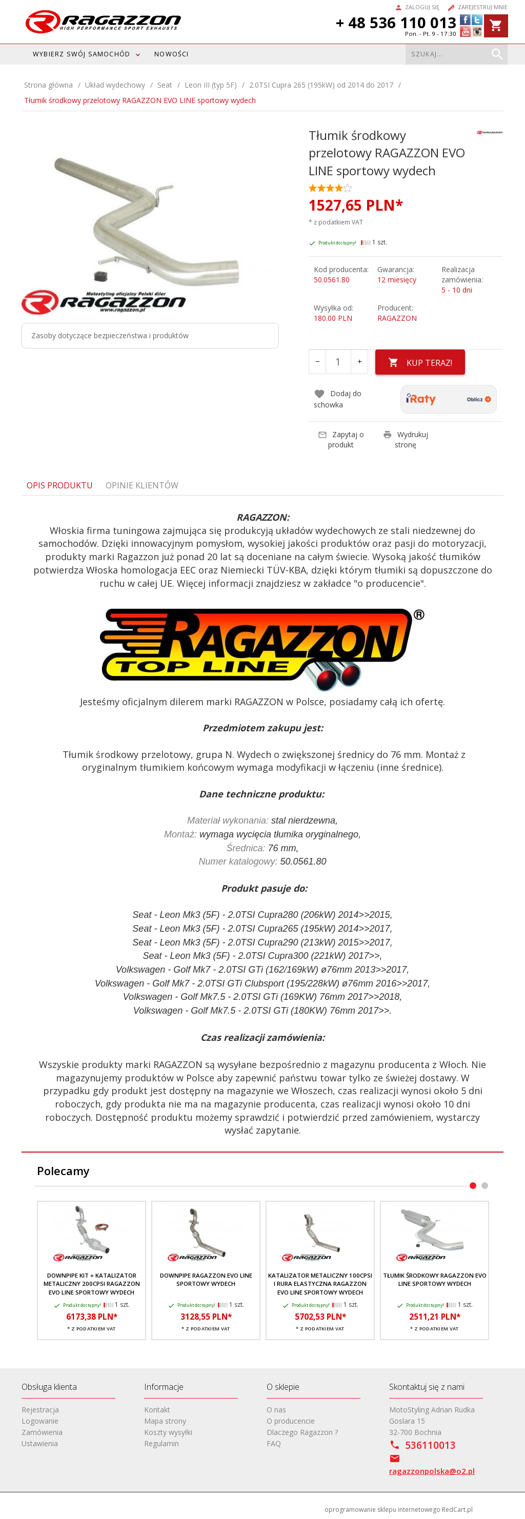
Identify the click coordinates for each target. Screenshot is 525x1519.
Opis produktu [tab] (60, 485)
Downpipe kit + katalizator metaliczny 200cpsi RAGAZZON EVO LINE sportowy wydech (92, 1283)
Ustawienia (40, 1443)
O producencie (291, 1421)
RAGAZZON (397, 318)
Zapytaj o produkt (341, 439)
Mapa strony (165, 1421)
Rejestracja (40, 1409)
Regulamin (161, 1443)
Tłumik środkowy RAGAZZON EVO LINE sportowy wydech (435, 1279)
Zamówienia (42, 1432)
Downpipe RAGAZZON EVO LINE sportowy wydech (206, 1279)
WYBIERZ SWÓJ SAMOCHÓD (81, 54)
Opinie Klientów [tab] (142, 485)
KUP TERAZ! (420, 362)
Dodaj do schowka (337, 398)
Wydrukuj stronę (405, 439)
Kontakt (157, 1409)
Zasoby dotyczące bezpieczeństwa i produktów (110, 335)
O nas (276, 1409)
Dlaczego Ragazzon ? (302, 1432)
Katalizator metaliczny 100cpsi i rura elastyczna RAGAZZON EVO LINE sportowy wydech (320, 1283)
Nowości (171, 54)
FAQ (274, 1443)
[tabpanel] (262, 824)
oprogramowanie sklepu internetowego (382, 1509)
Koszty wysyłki (168, 1432)
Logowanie (40, 1421)
